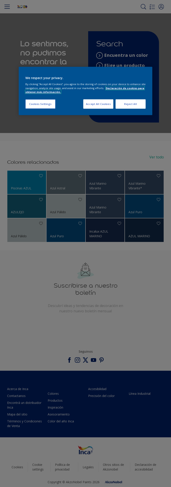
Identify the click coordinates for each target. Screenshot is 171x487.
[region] (85, 91)
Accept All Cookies (98, 104)
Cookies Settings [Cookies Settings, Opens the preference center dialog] (40, 104)
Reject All (130, 104)
